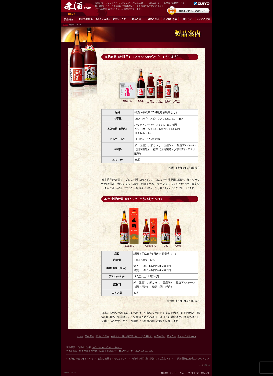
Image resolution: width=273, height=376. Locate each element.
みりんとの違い (102, 19)
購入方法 (171, 336)
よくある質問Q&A (203, 19)
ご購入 (187, 19)
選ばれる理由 (85, 19)
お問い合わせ (205, 373)
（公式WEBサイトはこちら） (107, 347)
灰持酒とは (136, 19)
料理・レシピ (119, 19)
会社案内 (164, 373)
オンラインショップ (188, 10)
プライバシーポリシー (178, 373)
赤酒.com (77, 6)
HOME (74, 14)
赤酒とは (147, 336)
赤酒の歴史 (153, 19)
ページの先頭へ (204, 365)
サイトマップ (193, 373)
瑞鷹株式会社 (201, 3)
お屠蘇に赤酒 (170, 19)
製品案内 (69, 19)
